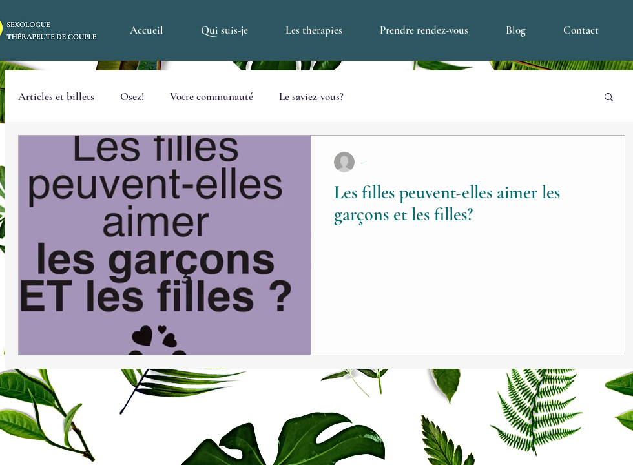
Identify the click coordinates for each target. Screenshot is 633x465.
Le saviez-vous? (311, 96)
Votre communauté (211, 96)
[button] (609, 98)
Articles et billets (56, 96)
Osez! (132, 96)
